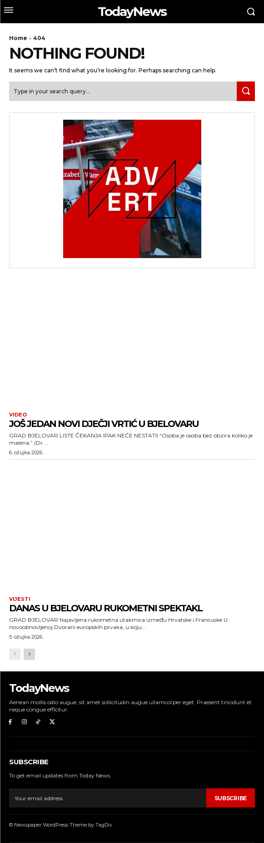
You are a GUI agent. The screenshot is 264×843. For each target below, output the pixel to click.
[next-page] (29, 654)
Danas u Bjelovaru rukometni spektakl (105, 608)
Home (18, 38)
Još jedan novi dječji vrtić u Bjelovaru (104, 423)
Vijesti (19, 599)
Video (18, 415)
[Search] (246, 91)
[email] (107, 797)
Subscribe (230, 798)
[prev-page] (14, 654)
